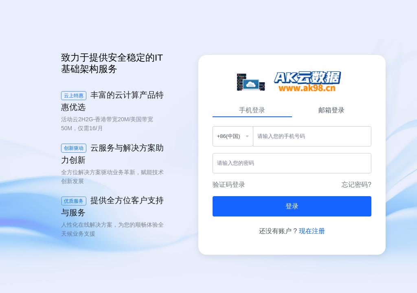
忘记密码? (356, 184)
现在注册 (312, 230)
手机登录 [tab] (252, 110)
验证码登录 (229, 184)
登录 (291, 206)
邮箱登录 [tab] (331, 110)
